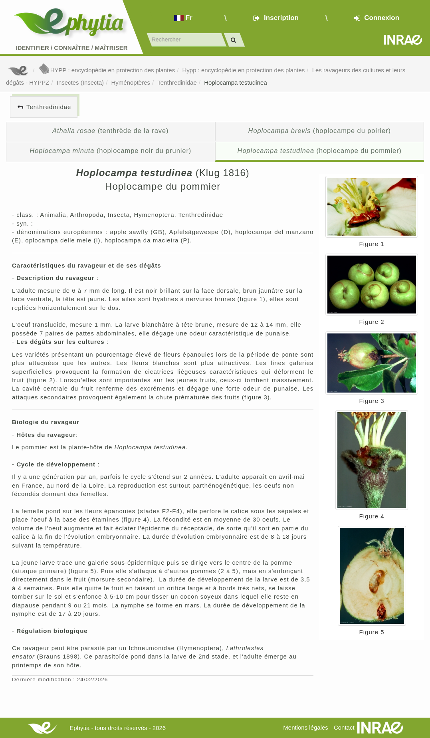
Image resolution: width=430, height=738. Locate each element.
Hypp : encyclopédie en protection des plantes (243, 70)
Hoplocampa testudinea (235, 82)
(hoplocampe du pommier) (320, 150)
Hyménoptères (130, 82)
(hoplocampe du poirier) (319, 130)
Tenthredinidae (176, 82)
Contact (344, 727)
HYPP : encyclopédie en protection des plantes (106, 70)
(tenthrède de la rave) (110, 130)
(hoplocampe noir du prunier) (110, 150)
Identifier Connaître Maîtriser (71, 47)
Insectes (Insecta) (80, 82)
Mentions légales (305, 727)
